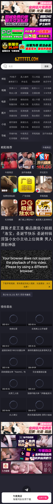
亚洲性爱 (13, 99)
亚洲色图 (24, 110)
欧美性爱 (47, 99)
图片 (3, 112)
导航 (3, 135)
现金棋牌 (36, 81)
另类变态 (47, 104)
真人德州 (24, 76)
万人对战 (36, 76)
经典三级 (24, 104)
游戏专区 (47, 76)
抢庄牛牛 (47, 81)
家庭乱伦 (24, 122)
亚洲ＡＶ (13, 88)
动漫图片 (47, 110)
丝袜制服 (24, 93)
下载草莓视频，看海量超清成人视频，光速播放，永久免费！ (27, 285)
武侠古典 (47, 122)
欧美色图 (36, 110)
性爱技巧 (47, 127)
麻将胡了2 (13, 81)
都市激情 (13, 122)
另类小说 (24, 127)
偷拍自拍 (24, 99)
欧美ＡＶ (36, 88)
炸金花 (24, 81)
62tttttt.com (26, 59)
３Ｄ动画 (47, 88)
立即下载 (43, 497)
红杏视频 (13, 138)
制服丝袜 (13, 104)
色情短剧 (24, 138)
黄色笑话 (36, 127)
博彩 (3, 78)
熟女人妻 (13, 93)
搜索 (46, 66)
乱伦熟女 (36, 104)
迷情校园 (13, 127)
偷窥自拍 (13, 110)
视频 (3, 90)
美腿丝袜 (13, 115)
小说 (3, 124)
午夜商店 (24, 133)
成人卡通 (36, 99)
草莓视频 (36, 133)
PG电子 (13, 76)
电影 (3, 101)
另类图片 (47, 115)
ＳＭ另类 (47, 93)
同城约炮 (13, 133)
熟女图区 (36, 115)
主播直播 (36, 93)
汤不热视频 (47, 133)
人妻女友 (36, 122)
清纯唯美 (24, 115)
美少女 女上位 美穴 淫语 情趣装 (17, 294)
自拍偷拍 (24, 88)
